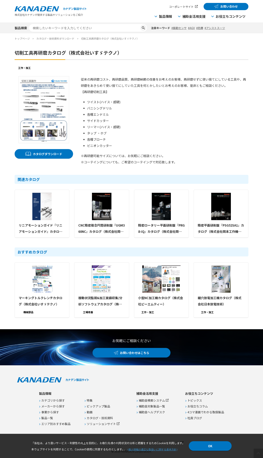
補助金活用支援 (194, 16)
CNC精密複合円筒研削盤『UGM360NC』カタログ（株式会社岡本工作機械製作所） (101, 229)
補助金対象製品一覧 (152, 406)
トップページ (22, 38)
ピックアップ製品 (98, 406)
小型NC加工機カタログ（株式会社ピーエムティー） (160, 300)
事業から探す (50, 412)
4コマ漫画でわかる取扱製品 (205, 412)
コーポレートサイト (181, 7)
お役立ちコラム (197, 406)
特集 (90, 400)
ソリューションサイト (101, 424)
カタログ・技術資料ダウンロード (55, 38)
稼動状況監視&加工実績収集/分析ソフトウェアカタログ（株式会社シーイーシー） (100, 301)
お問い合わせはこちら (134, 353)
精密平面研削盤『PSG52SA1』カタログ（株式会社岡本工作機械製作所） (221, 229)
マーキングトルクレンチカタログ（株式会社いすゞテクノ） (40, 300)
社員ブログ (194, 418)
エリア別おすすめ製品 (56, 424)
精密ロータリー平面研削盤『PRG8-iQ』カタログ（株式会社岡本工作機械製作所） (161, 229)
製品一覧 (47, 418)
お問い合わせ (229, 6)
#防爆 (199, 28)
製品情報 (165, 16)
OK (210, 446)
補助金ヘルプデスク (152, 412)
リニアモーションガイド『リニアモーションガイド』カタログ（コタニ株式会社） (40, 229)
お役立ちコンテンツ (230, 16)
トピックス (194, 400)
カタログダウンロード (47, 154)
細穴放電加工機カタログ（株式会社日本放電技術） (219, 300)
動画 (90, 412)
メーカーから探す (53, 406)
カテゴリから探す (53, 400)
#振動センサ (179, 28)
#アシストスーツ (215, 28)
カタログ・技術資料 (100, 418)
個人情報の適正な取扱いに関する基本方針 (152, 449)
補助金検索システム (152, 400)
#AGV (191, 28)
